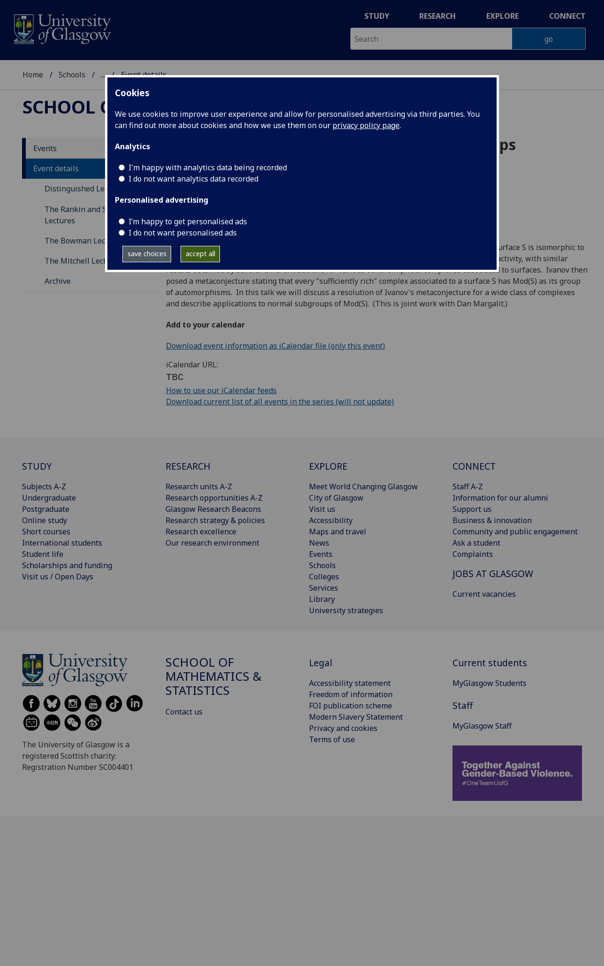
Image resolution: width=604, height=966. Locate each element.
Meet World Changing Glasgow (363, 486)
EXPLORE (328, 466)
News (319, 543)
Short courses (46, 531)
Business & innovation (492, 520)
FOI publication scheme (350, 705)
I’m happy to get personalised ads (187, 221)
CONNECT (474, 466)
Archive (58, 281)
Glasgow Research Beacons (213, 509)
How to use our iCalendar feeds (221, 390)
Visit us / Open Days (57, 576)
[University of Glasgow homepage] (61, 28)
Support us (472, 509)
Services (323, 588)
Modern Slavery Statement (356, 717)
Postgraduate (45, 509)
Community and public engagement (515, 531)
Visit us (322, 509)
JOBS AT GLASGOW (493, 573)
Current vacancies (484, 594)
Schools (72, 74)
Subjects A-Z (44, 486)
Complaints (473, 554)
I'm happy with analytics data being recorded (207, 167)
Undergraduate (49, 498)
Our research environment (212, 543)
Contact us (184, 712)
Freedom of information (351, 694)
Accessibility (331, 520)
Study (376, 16)
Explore (502, 16)
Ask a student (476, 543)
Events (45, 148)
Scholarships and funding (67, 565)
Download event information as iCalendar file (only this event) (275, 346)
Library (322, 599)
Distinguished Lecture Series (96, 188)
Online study (44, 520)
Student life (42, 554)
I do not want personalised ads (182, 233)
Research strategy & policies (215, 520)
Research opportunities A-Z (214, 498)
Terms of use (332, 739)
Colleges (324, 576)
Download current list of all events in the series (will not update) (280, 401)
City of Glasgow (336, 498)
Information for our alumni (500, 498)
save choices (147, 253)
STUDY (37, 466)
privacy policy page (366, 125)
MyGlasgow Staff (482, 726)
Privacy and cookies (343, 728)
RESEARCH (188, 466)
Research (437, 16)
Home (33, 74)
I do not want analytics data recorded (193, 179)
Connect (567, 16)
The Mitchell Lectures (83, 261)
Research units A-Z (199, 486)
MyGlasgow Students (490, 683)
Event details (56, 168)
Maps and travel (337, 531)
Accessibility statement (350, 683)
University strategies (346, 610)
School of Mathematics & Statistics (214, 676)
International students (62, 543)
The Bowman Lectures (84, 241)
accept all (200, 253)
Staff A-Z (468, 486)
